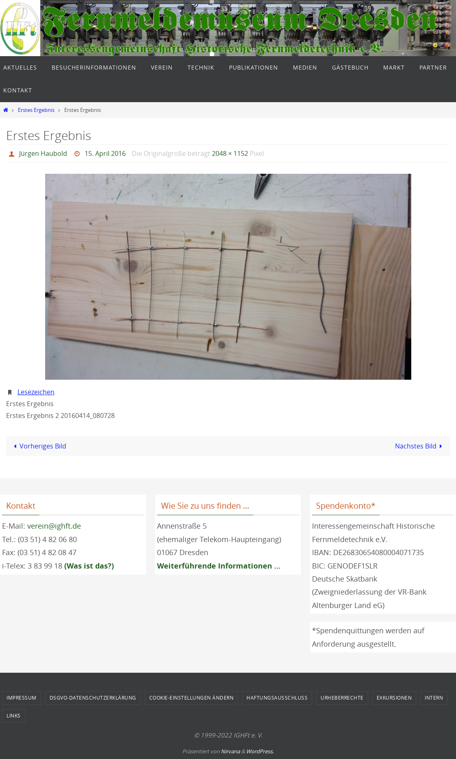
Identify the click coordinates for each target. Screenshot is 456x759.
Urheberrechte (342, 697)
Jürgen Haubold (43, 153)
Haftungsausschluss (277, 697)
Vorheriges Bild (38, 446)
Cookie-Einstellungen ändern (191, 697)
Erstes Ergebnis (36, 110)
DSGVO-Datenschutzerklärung (93, 697)
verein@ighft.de (54, 526)
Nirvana (230, 751)
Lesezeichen (36, 391)
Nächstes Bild (420, 446)
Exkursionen (394, 697)
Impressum (22, 697)
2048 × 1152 (230, 153)
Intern (434, 697)
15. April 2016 (105, 153)
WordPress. (260, 751)
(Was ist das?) (89, 566)
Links (14, 715)
